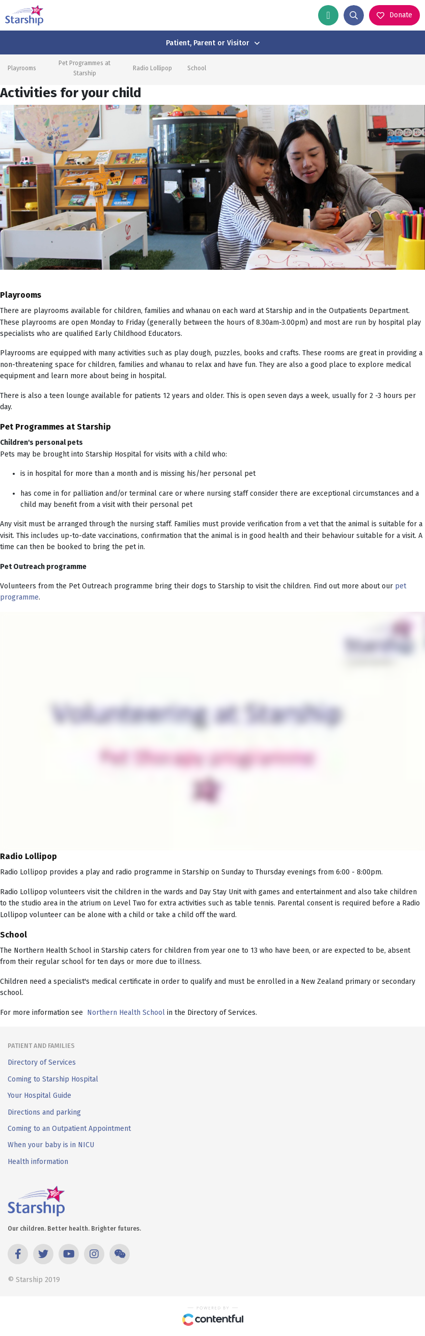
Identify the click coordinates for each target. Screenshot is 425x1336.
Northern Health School (126, 1012)
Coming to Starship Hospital (53, 1079)
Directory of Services (42, 1062)
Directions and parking (44, 1112)
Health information (38, 1161)
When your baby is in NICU (51, 1145)
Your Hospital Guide (39, 1095)
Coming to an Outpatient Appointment (69, 1128)
